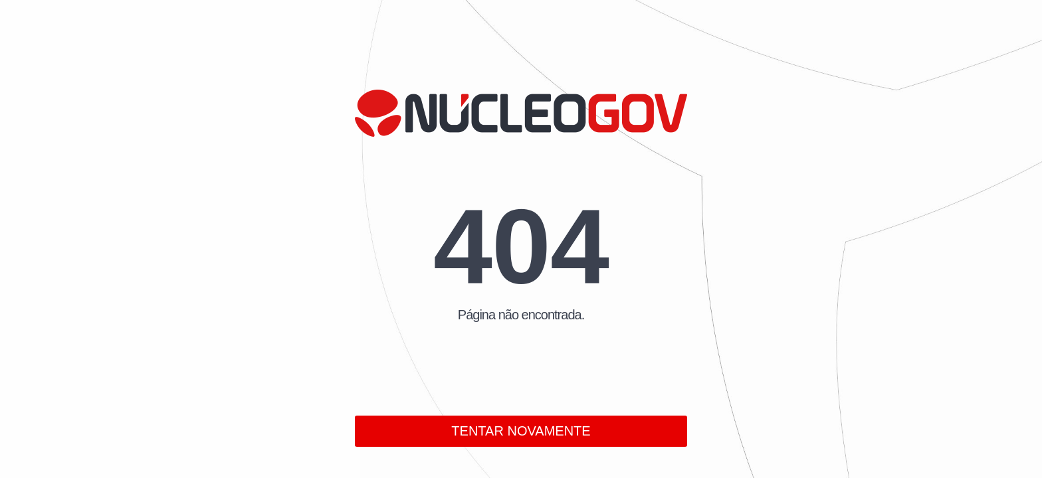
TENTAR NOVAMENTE (520, 431)
